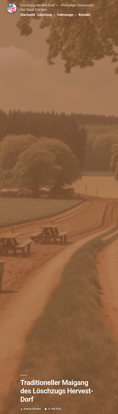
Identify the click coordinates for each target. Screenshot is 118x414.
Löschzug (44, 15)
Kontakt (84, 15)
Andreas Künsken (32, 408)
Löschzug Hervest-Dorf (37, 5)
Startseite (27, 15)
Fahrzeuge (65, 15)
